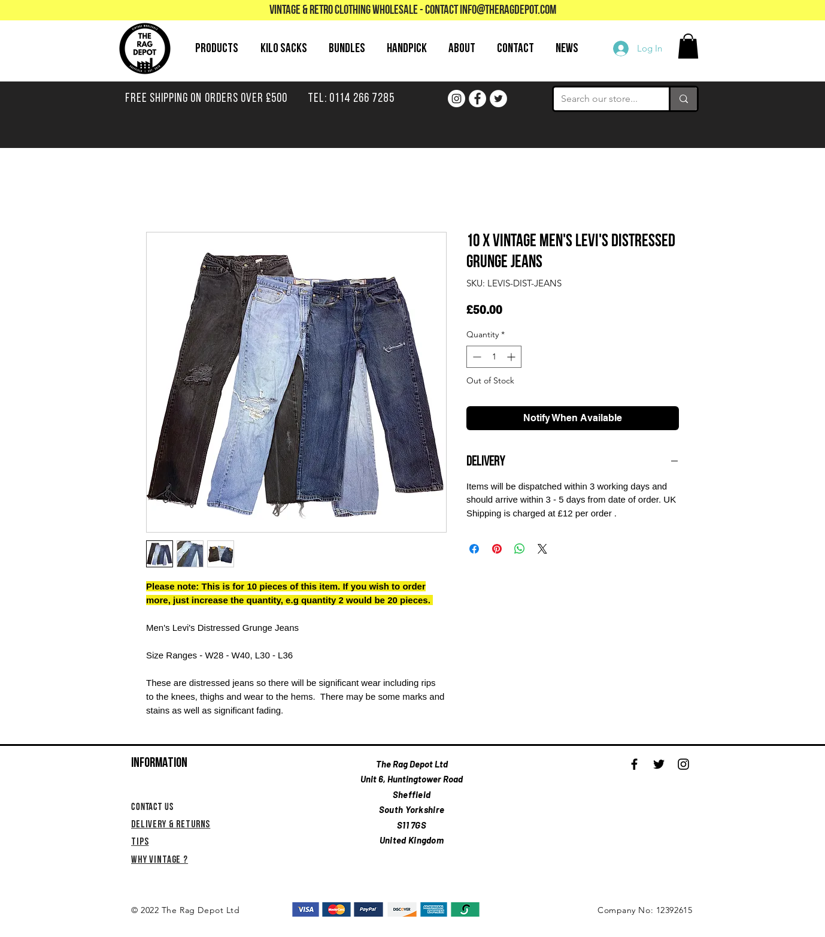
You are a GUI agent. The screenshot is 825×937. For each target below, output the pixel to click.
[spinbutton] (494, 356)
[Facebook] (477, 98)
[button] (688, 46)
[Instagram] (456, 98)
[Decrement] (475, 356)
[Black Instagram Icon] (683, 764)
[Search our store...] (602, 98)
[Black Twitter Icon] (658, 764)
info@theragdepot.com (508, 10)
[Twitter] (498, 98)
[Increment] (512, 356)
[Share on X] (542, 549)
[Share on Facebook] (474, 549)
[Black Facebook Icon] (634, 764)
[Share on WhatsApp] (519, 549)
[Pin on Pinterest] (497, 549)
